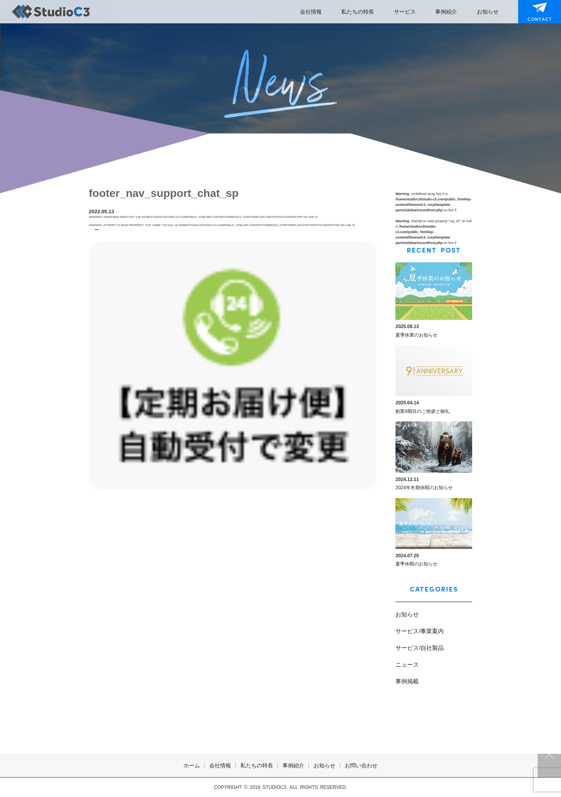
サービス (405, 12)
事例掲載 (407, 681)
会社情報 (311, 12)
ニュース (407, 664)
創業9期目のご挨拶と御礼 (422, 411)
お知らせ (488, 12)
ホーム (191, 765)
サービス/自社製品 (419, 647)
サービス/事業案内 (419, 631)
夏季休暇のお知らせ (416, 564)
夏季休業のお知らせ (416, 335)
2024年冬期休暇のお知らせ (424, 487)
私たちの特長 (357, 12)
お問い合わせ (534, 12)
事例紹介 (446, 12)
